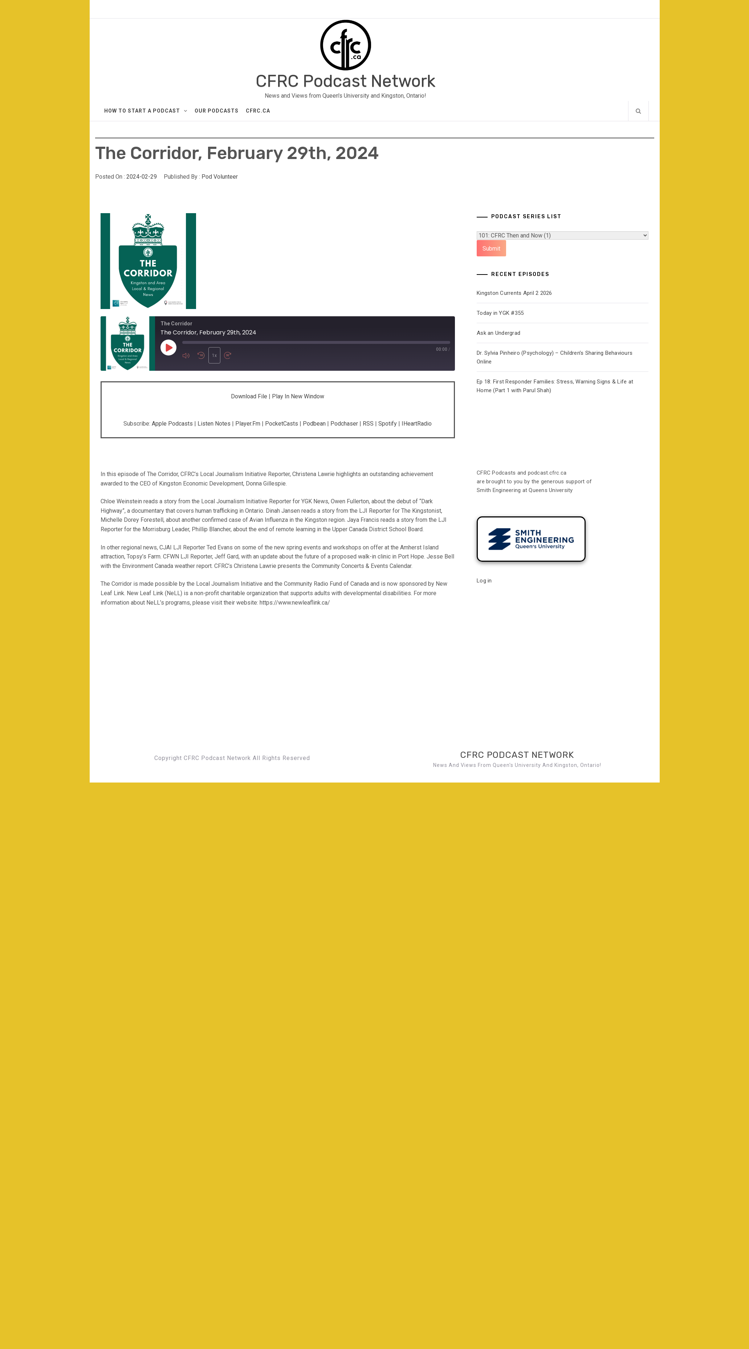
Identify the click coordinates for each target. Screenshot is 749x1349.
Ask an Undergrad (498, 333)
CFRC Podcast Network (345, 81)
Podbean (314, 423)
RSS (368, 423)
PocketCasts (281, 423)
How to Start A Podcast (145, 111)
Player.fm (247, 423)
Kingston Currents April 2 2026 (514, 293)
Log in (484, 580)
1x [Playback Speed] (214, 355)
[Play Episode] (168, 348)
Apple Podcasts (172, 423)
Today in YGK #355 (500, 313)
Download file (249, 396)
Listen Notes (214, 423)
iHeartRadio (417, 423)
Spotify (387, 423)
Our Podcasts (217, 111)
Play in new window (298, 396)
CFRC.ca (258, 111)
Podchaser (344, 423)
